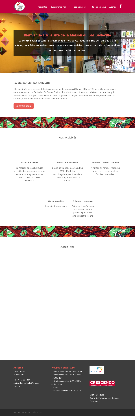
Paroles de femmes (64, 308)
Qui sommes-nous (59, 7)
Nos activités (79, 7)
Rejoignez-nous (99, 7)
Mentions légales (97, 395)
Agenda (112, 7)
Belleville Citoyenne (33, 412)
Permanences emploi (103, 261)
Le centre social (23, 105)
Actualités (42, 7)
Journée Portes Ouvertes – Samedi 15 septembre (29, 262)
